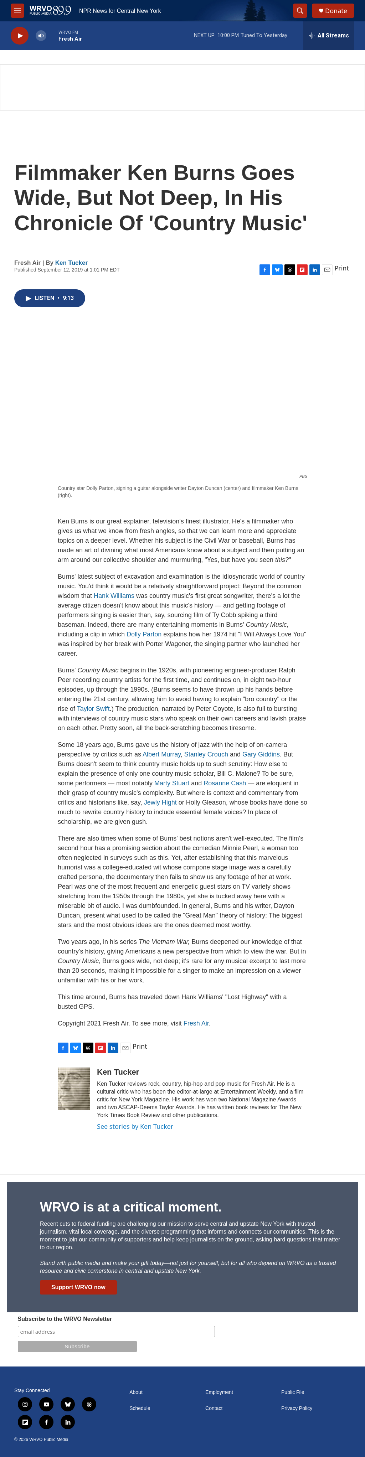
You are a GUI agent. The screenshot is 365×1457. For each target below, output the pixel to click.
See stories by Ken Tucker (135, 1126)
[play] (19, 36)
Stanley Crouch (206, 754)
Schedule (139, 1408)
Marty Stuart (171, 783)
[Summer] (182, 87)
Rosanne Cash (225, 783)
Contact (213, 1408)
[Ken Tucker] (74, 1089)
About (136, 1392)
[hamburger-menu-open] (17, 11)
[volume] (41, 36)
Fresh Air (196, 1023)
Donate (336, 11)
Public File (292, 1392)
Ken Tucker (71, 262)
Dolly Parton (144, 634)
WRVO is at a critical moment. (130, 1207)
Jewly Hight (160, 802)
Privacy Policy (296, 1408)
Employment (219, 1392)
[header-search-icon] (300, 11)
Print (341, 268)
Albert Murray (162, 754)
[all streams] (328, 35)
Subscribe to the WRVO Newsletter (65, 1319)
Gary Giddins (260, 754)
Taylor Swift (93, 708)
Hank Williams (114, 595)
